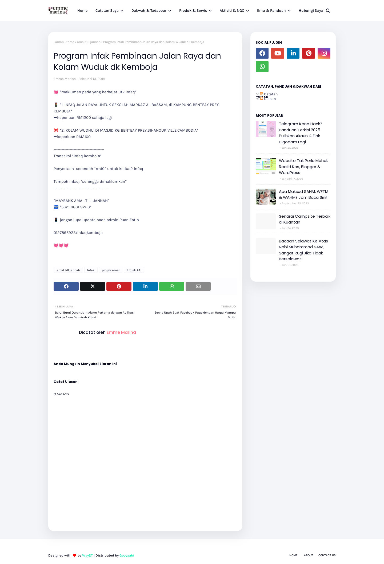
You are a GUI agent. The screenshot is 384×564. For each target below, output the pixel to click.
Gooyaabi (126, 555)
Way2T (87, 555)
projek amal (110, 270)
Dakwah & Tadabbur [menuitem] (148, 10)
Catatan (269, 94)
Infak (91, 270)
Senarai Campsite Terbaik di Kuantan (304, 219)
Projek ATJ (134, 270)
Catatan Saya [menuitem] (107, 10)
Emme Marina (65, 79)
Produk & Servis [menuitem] (193, 10)
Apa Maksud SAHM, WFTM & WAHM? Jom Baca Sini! (303, 194)
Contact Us (327, 555)
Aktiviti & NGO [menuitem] (232, 10)
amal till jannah (89, 42)
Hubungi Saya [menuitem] (311, 10)
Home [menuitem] (82, 10)
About (308, 555)
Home (293, 555)
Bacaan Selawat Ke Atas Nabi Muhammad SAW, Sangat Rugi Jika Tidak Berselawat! (303, 250)
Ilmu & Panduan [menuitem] (271, 10)
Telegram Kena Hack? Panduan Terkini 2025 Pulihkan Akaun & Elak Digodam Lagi (300, 133)
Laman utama (64, 42)
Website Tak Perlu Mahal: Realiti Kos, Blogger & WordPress (303, 166)
